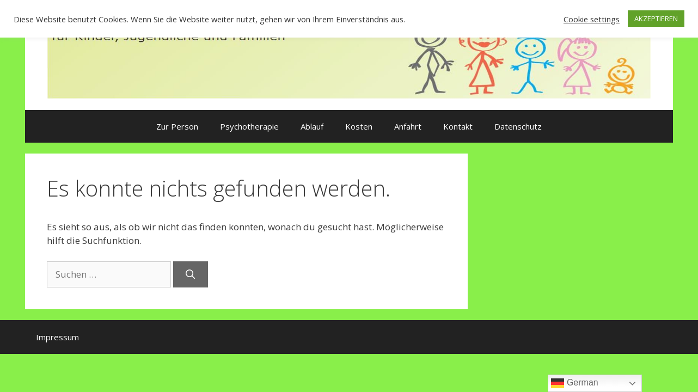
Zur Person (177, 126)
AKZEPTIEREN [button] (656, 18)
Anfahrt (407, 126)
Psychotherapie (249, 126)
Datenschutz (518, 126)
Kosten (358, 126)
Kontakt (458, 126)
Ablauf (312, 126)
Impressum (57, 337)
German (574, 383)
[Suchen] (190, 274)
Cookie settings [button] (592, 19)
